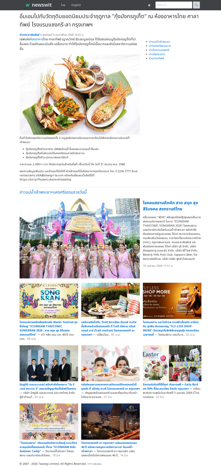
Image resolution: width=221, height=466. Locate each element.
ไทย (63, 5)
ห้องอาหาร (36, 39)
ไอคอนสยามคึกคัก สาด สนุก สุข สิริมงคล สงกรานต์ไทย (170, 206)
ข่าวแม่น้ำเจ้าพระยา (159, 42)
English (76, 5)
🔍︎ (196, 5)
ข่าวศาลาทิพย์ (156, 58)
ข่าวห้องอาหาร (157, 54)
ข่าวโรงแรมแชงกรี (159, 50)
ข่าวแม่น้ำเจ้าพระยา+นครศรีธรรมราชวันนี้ (53, 192)
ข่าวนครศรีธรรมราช (160, 46)
